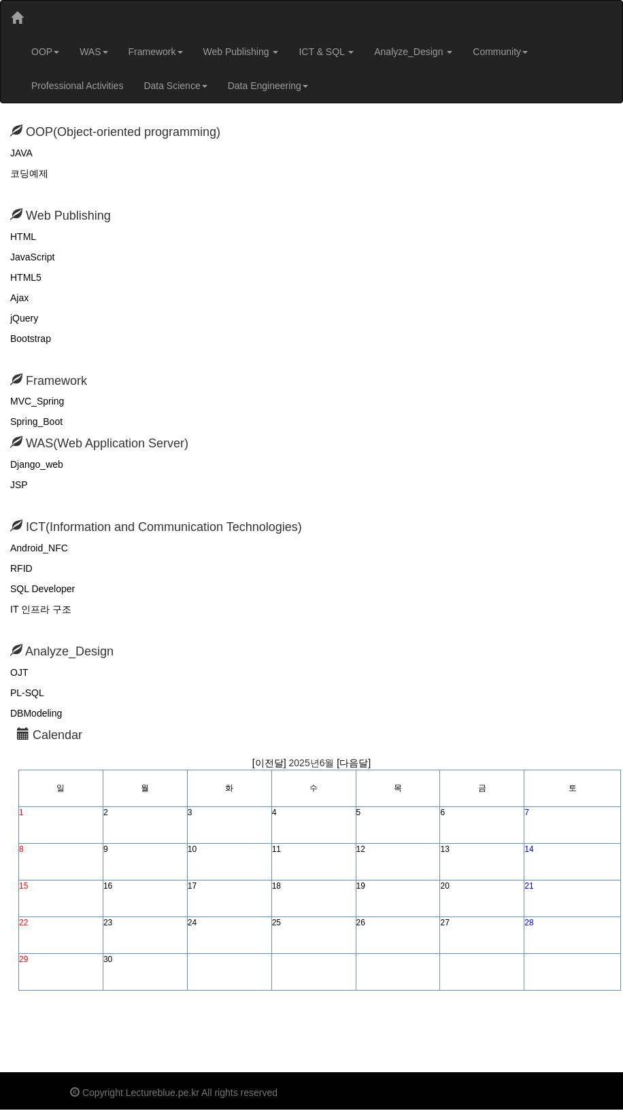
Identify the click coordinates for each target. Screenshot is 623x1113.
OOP (45, 51)
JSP (19, 484)
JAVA (21, 153)
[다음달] (354, 762)
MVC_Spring (37, 401)
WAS (93, 51)
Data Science (175, 85)
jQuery (24, 318)
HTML (23, 236)
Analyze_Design (413, 51)
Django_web (36, 464)
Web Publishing (241, 51)
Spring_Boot (36, 421)
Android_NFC (39, 548)
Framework (156, 51)
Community (500, 51)
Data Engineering (268, 85)
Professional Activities (77, 85)
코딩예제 (29, 173)
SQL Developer (42, 588)
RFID (21, 568)
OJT (19, 672)
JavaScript (32, 257)
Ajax (19, 297)
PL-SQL (27, 692)
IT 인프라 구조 (40, 609)
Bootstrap (30, 338)
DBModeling (36, 713)
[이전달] (270, 762)
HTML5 (25, 277)
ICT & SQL (326, 51)
